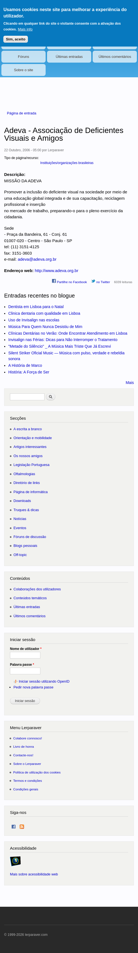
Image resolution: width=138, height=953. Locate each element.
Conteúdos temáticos (30, 598)
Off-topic (20, 555)
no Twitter (100, 281)
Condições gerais (25, 789)
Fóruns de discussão (30, 537)
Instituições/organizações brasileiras (66, 163)
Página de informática (31, 492)
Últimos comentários (114, 57)
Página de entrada (21, 113)
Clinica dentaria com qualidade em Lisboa (44, 313)
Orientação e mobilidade (33, 438)
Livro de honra (23, 746)
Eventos (69, 43)
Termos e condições (27, 780)
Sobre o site (23, 70)
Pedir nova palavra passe (33, 687)
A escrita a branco (28, 429)
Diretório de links (27, 483)
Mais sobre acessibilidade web (34, 874)
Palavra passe (22, 665)
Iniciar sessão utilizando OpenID (44, 681)
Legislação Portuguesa (32, 465)
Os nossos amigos (28, 456)
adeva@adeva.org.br (37, 259)
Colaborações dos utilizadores (37, 589)
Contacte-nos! (23, 755)
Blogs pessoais (25, 546)
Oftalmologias (24, 474)
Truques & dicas (26, 510)
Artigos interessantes (30, 447)
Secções (18, 418)
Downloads (22, 501)
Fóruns (23, 57)
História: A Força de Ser (28, 372)
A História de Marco (25, 365)
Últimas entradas (69, 57)
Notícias (23, 43)
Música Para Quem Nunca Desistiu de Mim (45, 326)
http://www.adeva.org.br (56, 270)
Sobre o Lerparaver (27, 763)
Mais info (25, 25)
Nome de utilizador (25, 649)
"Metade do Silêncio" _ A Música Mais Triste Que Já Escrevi (59, 346)
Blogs (114, 43)
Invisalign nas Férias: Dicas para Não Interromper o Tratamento (63, 339)
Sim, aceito (15, 35)
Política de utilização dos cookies (37, 772)
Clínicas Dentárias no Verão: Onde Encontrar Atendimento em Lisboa (67, 333)
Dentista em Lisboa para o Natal (36, 306)
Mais (130, 382)
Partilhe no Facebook (69, 281)
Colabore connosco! (27, 738)
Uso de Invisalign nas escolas (33, 320)
